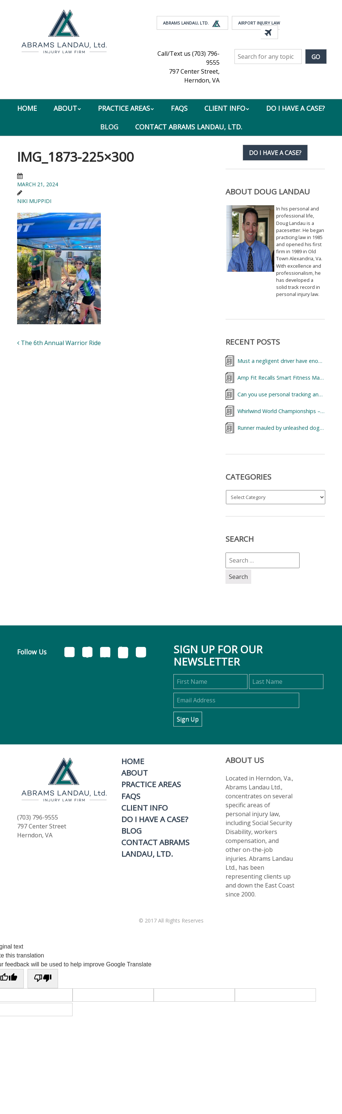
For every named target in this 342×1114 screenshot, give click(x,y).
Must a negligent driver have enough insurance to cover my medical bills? (281, 360)
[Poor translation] (43, 978)
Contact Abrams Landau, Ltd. (188, 126)
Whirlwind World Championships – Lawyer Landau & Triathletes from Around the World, (281, 411)
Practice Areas (124, 108)
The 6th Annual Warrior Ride (59, 343)
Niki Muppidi (34, 201)
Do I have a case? (275, 152)
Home (27, 108)
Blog (109, 126)
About (65, 108)
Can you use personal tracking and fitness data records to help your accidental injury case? (281, 394)
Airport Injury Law (259, 28)
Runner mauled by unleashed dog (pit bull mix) (281, 427)
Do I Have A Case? (295, 108)
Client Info (224, 108)
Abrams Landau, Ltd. (192, 23)
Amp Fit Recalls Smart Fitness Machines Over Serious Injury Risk (281, 377)
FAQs (179, 108)
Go (315, 57)
